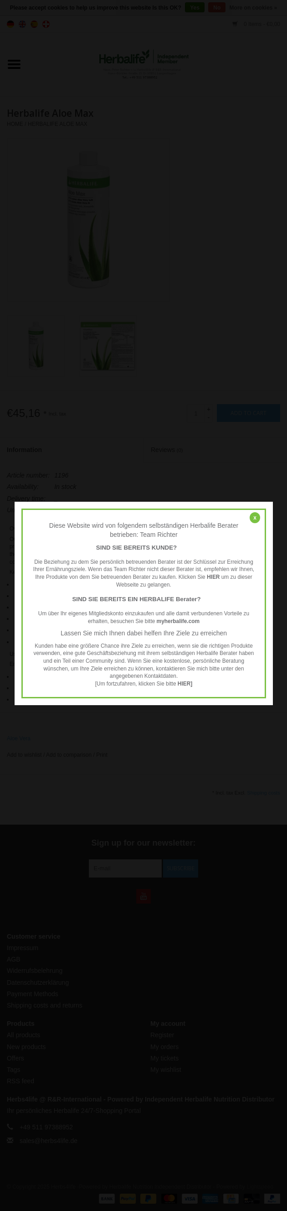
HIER (212, 577)
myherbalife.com (178, 621)
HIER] (184, 684)
